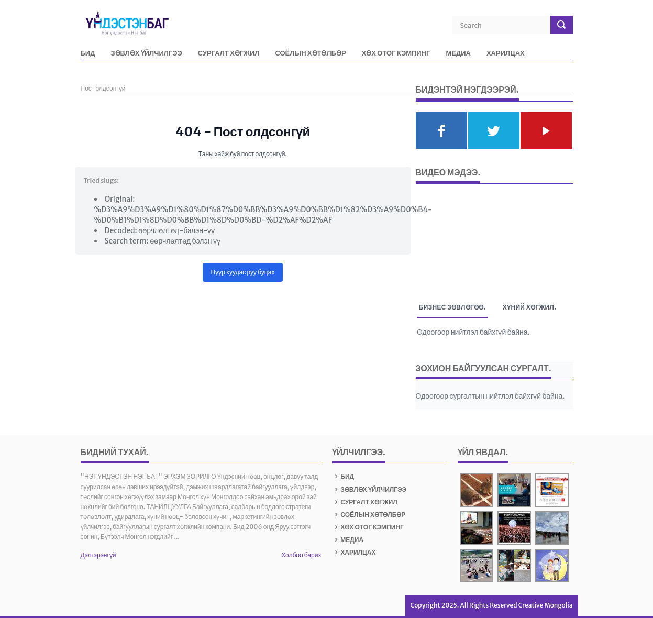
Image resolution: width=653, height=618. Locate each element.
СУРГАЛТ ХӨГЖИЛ (229, 54)
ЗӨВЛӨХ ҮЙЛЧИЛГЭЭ (146, 54)
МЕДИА (458, 54)
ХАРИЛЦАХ (505, 54)
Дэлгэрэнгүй (98, 555)
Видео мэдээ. (448, 172)
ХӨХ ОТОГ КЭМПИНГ (396, 54)
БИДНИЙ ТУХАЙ (113, 452)
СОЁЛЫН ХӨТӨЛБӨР (310, 54)
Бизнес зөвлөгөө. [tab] (452, 308)
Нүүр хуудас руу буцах (243, 272)
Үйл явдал (482, 452)
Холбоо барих (301, 555)
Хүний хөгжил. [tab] (529, 307)
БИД (88, 54)
